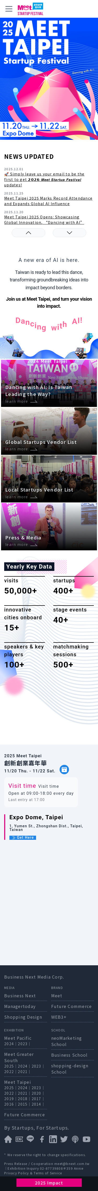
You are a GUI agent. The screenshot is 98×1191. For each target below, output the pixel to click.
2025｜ (11, 1066)
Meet (56, 995)
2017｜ (38, 1098)
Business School (69, 1055)
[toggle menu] (9, 9)
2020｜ (38, 1093)
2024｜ (11, 1043)
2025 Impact (49, 1183)
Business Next (20, 995)
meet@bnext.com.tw (72, 1163)
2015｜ (24, 1104)
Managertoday (20, 1006)
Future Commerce (71, 1006)
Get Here (22, 838)
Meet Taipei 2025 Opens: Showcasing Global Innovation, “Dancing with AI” (44, 219)
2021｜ (24, 1071)
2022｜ (11, 1071)
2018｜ (24, 1098)
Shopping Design (23, 1017)
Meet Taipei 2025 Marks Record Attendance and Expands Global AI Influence (48, 201)
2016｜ (11, 1104)
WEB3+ (59, 1017)
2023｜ (24, 1043)
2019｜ (11, 1098)
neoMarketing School (66, 1041)
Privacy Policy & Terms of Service (33, 1173)
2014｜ (38, 1104)
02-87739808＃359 (57, 1168)
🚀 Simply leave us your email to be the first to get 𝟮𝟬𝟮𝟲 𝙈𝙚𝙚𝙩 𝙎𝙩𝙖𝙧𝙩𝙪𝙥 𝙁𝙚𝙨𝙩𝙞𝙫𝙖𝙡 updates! (44, 179)
